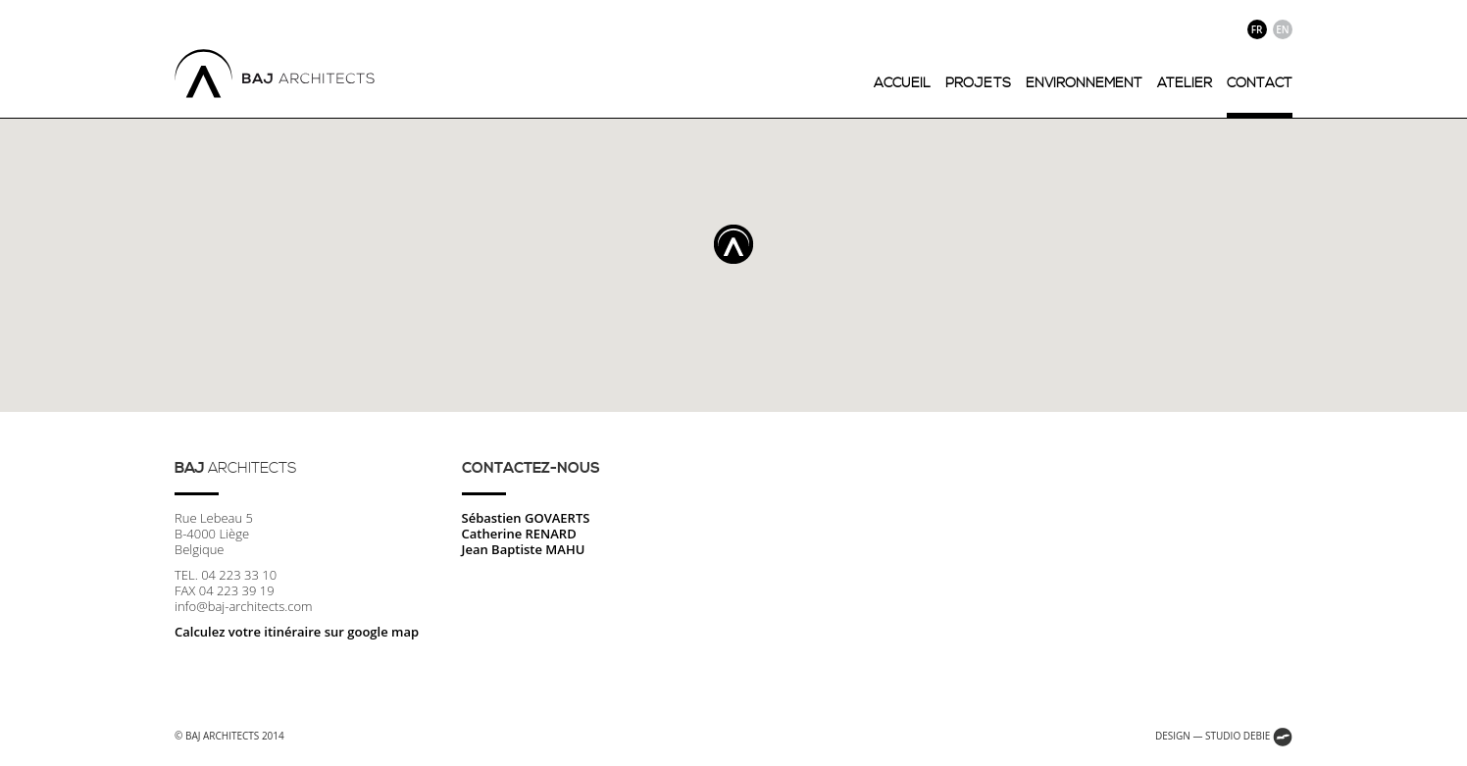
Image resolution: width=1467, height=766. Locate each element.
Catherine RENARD (519, 533)
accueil (902, 83)
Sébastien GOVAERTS (526, 518)
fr (1257, 29)
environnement (1084, 83)
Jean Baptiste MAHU (523, 549)
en (1282, 29)
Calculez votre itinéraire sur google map (297, 631)
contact (1259, 83)
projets (978, 83)
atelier (1184, 83)
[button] (733, 244)
